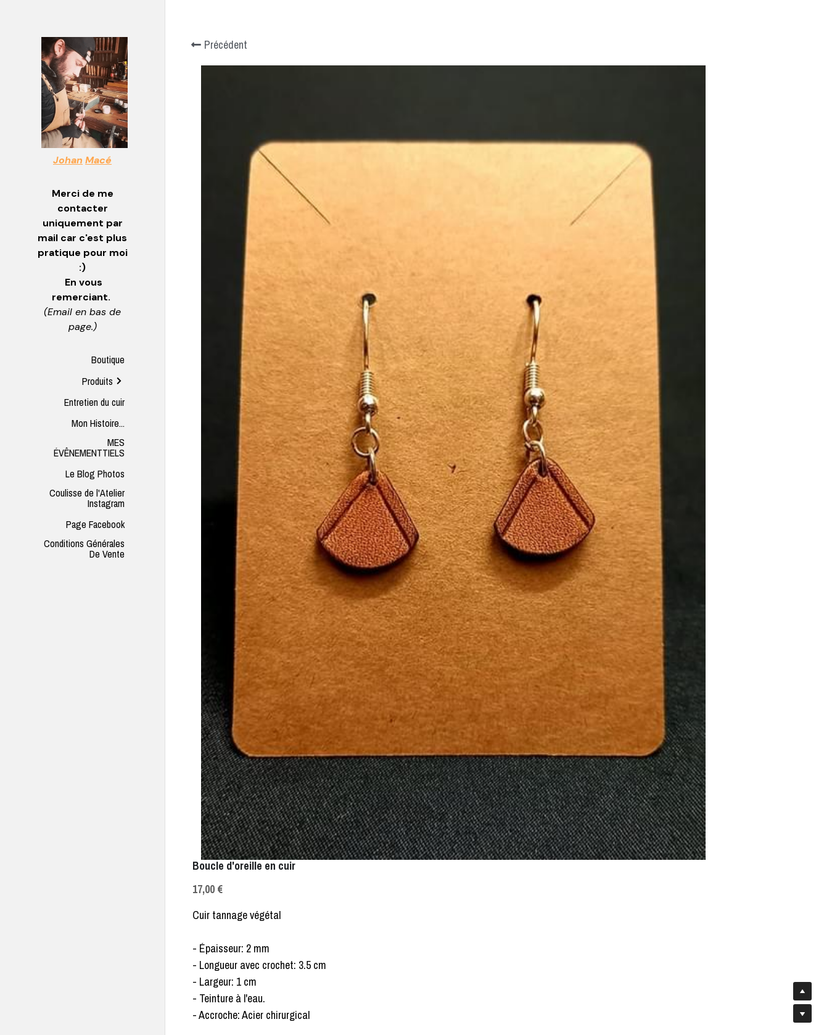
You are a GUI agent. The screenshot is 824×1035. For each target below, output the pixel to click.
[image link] (84, 91)
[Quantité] (679, 251)
